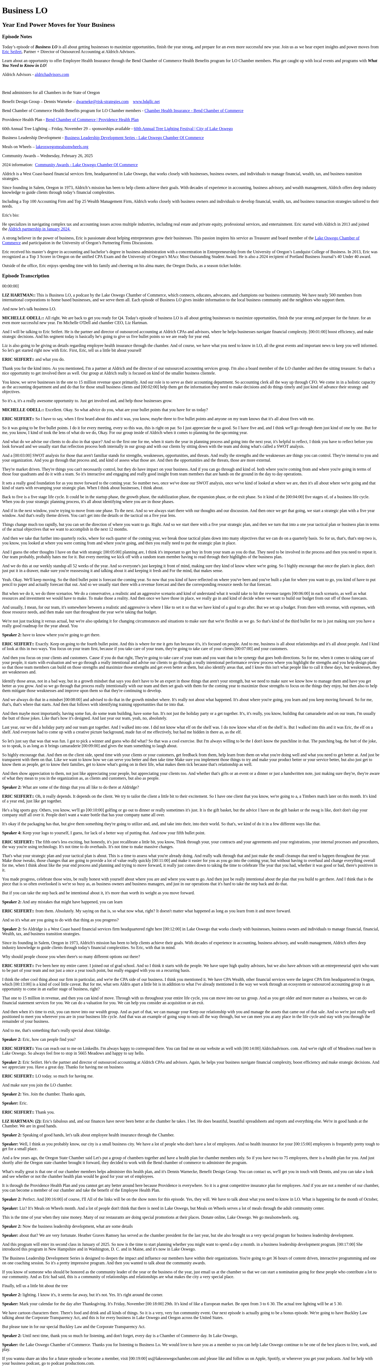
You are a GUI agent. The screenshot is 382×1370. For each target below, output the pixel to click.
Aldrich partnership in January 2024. (39, 229)
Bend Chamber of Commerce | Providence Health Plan (92, 119)
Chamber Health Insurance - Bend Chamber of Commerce (194, 110)
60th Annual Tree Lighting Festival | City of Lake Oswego (183, 128)
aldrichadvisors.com (52, 74)
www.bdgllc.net (146, 101)
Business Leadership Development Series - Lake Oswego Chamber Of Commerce (134, 137)
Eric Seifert (11, 51)
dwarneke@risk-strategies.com (102, 101)
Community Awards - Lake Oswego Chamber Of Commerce (86, 164)
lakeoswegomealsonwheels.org (62, 146)
